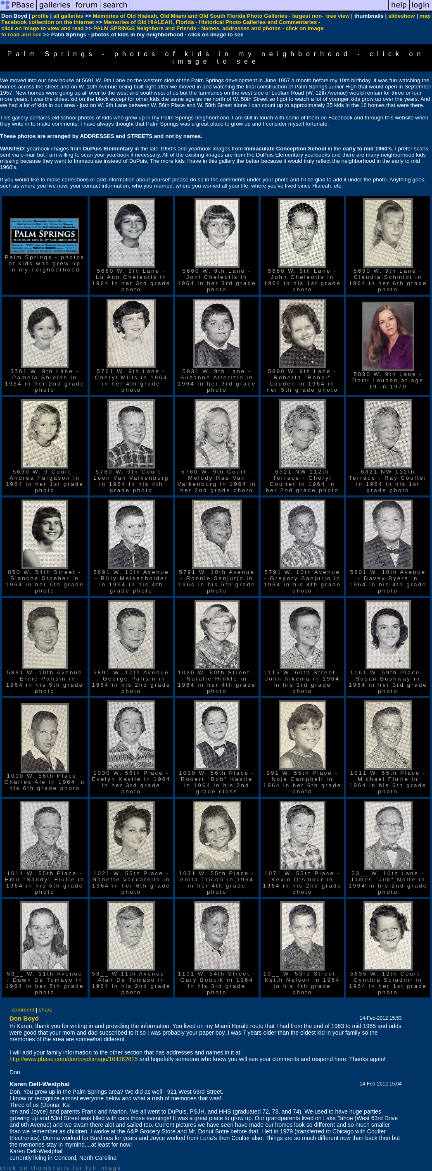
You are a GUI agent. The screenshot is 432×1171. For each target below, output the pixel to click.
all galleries (68, 16)
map (425, 16)
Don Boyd (24, 1018)
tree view (338, 16)
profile (40, 16)
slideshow (401, 16)
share (45, 1010)
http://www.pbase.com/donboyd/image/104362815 (73, 1059)
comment (23, 1010)
